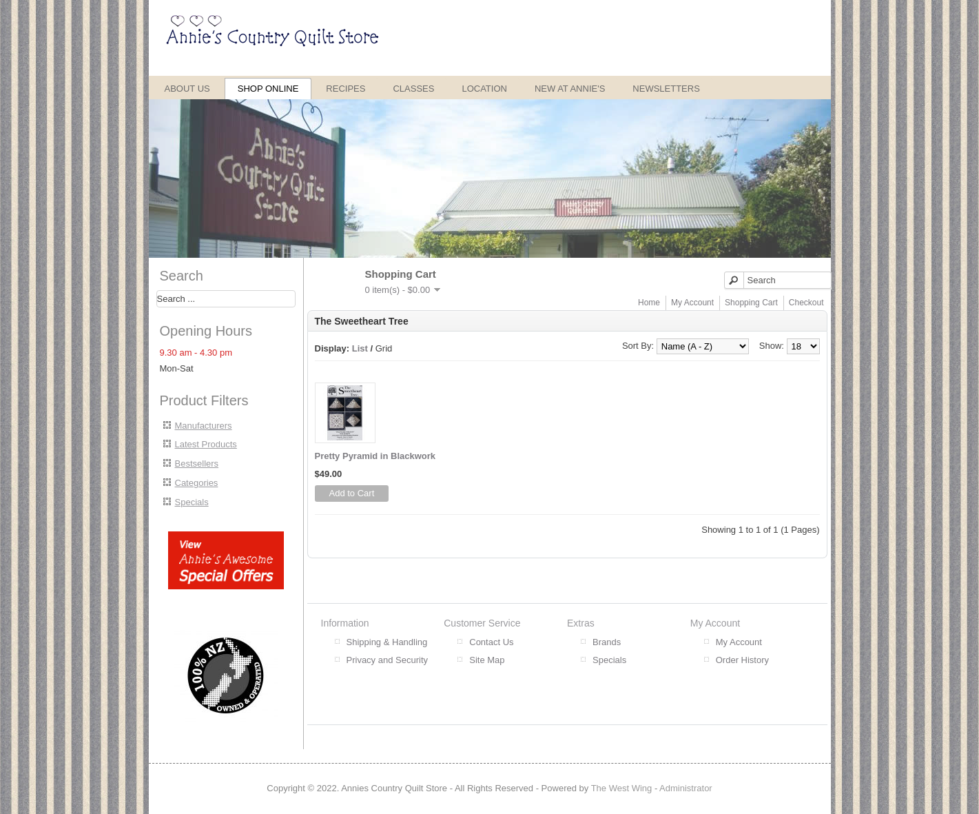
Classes (413, 88)
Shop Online (268, 88)
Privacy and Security (388, 660)
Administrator (685, 788)
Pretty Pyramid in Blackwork (375, 456)
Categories (196, 483)
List (360, 348)
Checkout (806, 302)
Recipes (345, 88)
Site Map (486, 660)
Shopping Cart (751, 302)
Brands (606, 642)
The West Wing (621, 788)
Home (649, 302)
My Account (692, 302)
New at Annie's (570, 88)
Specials (192, 502)
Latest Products (206, 444)
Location (484, 88)
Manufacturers (203, 425)
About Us (187, 88)
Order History (742, 660)
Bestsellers (197, 463)
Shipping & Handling (387, 642)
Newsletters (666, 88)
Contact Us (491, 642)
